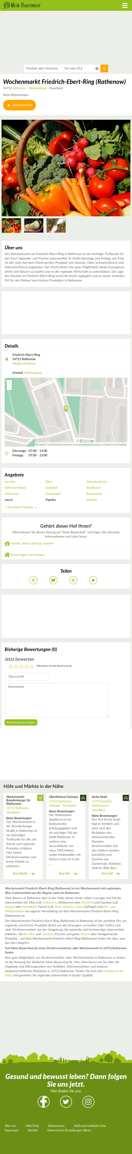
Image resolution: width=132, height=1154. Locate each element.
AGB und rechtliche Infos (90, 1126)
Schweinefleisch (96, 481)
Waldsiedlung (37, 88)
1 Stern (11, 667)
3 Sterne (21, 667)
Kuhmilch (52, 487)
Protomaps (105, 445)
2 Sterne (16, 667)
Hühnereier (12, 493)
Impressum (12, 1130)
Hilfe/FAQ (32, 1126)
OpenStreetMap (119, 445)
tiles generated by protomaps (87, 445)
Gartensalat (53, 493)
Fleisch (85, 934)
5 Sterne (31, 667)
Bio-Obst (29, 934)
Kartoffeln (29, 906)
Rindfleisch (93, 487)
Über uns (10, 1126)
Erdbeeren (49, 902)
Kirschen (87, 902)
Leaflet (40, 445)
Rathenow (19, 88)
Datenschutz (56, 1126)
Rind (58, 906)
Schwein (67, 906)
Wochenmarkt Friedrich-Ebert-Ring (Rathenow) (64, 82)
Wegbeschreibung (24, 363)
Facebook (43, 1101)
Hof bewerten (19, 105)
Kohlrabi (91, 499)
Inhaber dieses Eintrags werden (32, 543)
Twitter (66, 1101)
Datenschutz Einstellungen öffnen (69, 1130)
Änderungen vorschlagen (28, 554)
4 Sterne (26, 667)
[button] (66, 408)
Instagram (88, 1101)
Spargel (10, 906)
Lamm (79, 906)
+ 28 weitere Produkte (21, 507)
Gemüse (10, 481)
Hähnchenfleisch (15, 487)
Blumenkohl (94, 493)
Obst (49, 481)
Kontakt (33, 1130)
